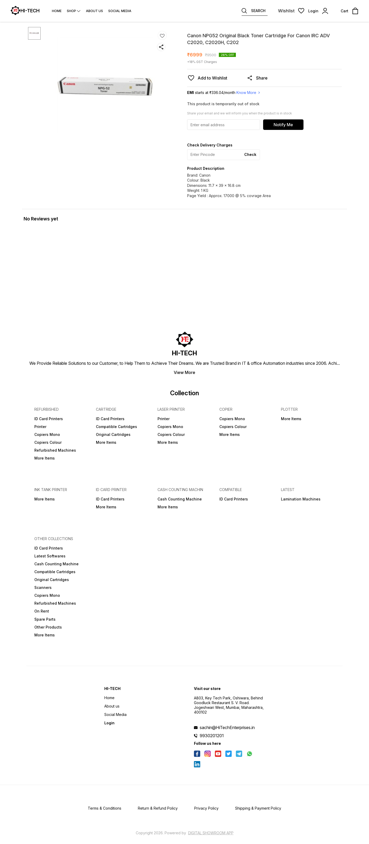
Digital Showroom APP (211, 833)
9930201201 (212, 735)
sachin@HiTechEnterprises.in (227, 727)
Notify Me (283, 124)
